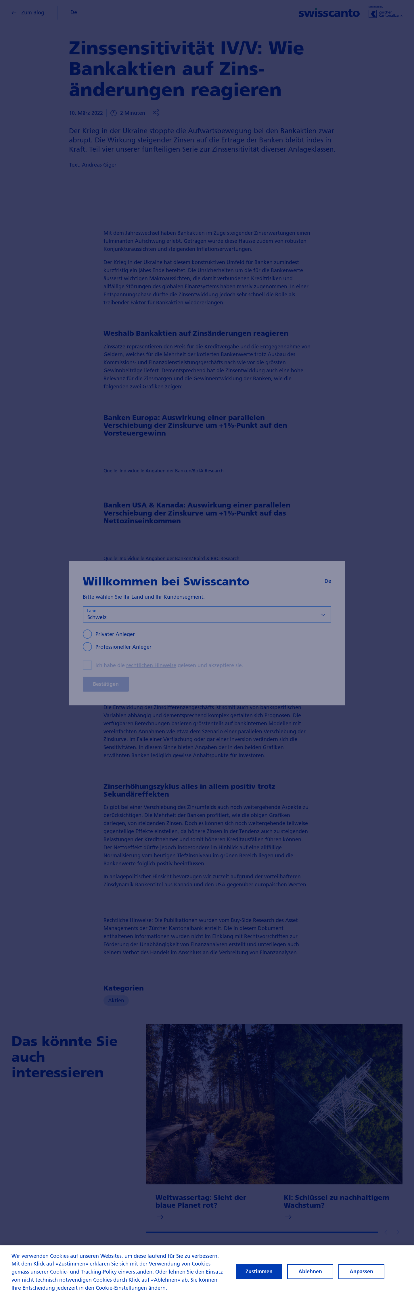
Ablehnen (310, 1276)
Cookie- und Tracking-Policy (83, 1276)
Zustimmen (259, 1276)
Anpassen (361, 1276)
